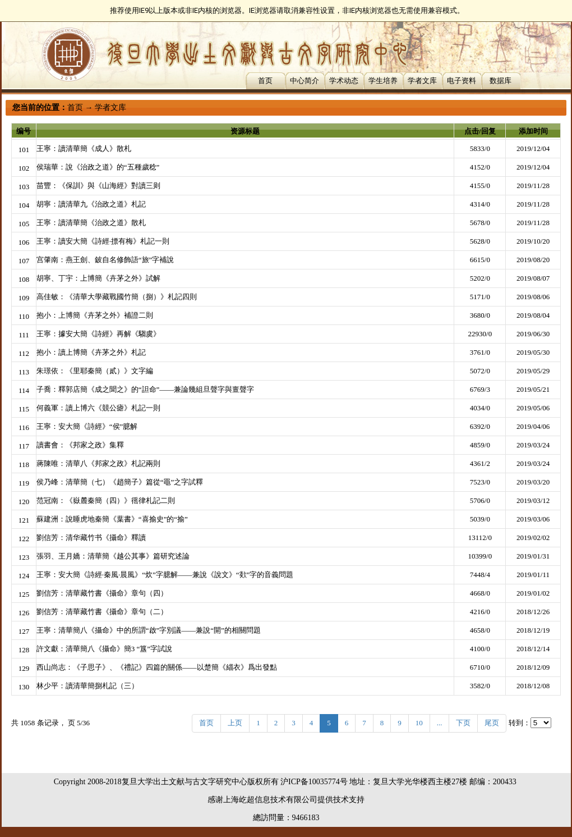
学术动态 (343, 80)
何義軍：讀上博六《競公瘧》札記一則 (98, 408)
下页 (463, 723)
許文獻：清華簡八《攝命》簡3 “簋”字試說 (104, 648)
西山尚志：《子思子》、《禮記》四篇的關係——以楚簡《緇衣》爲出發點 (156, 667)
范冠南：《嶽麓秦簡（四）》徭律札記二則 (105, 500)
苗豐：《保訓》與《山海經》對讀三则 (98, 185)
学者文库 (422, 80)
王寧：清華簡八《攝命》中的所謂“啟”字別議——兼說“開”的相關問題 (148, 630)
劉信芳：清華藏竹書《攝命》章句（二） (102, 611)
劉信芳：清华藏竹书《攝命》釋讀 (91, 537)
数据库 (500, 80)
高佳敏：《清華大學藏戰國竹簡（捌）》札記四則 (116, 296)
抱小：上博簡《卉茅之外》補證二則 (94, 315)
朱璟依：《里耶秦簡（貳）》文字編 (94, 371)
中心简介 (304, 80)
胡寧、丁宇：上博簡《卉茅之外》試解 (98, 278)
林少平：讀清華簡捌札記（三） (87, 686)
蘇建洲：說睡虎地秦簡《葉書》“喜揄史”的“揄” (112, 519)
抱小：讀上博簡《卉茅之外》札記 (91, 352)
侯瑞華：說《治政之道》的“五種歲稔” (98, 167)
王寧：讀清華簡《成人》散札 (83, 148)
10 (419, 723)
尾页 (492, 723)
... (439, 723)
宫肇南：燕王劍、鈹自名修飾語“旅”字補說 (105, 259)
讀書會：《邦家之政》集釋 (80, 445)
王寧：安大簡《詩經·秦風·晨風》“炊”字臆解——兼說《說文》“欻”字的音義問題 (165, 574)
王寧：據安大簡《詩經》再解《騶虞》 (98, 334)
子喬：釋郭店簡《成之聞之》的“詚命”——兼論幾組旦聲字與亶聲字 (145, 389)
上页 (235, 723)
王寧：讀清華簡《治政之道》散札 (91, 222)
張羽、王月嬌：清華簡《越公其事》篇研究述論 (113, 556)
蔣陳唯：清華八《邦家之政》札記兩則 (98, 463)
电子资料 (461, 80)
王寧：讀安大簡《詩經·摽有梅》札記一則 (102, 241)
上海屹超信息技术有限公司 (270, 799)
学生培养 (383, 80)
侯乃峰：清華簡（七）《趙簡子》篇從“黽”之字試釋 (120, 482)
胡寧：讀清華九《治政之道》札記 (91, 204)
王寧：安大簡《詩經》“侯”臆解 (87, 426)
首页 (265, 80)
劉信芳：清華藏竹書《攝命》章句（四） (102, 593)
